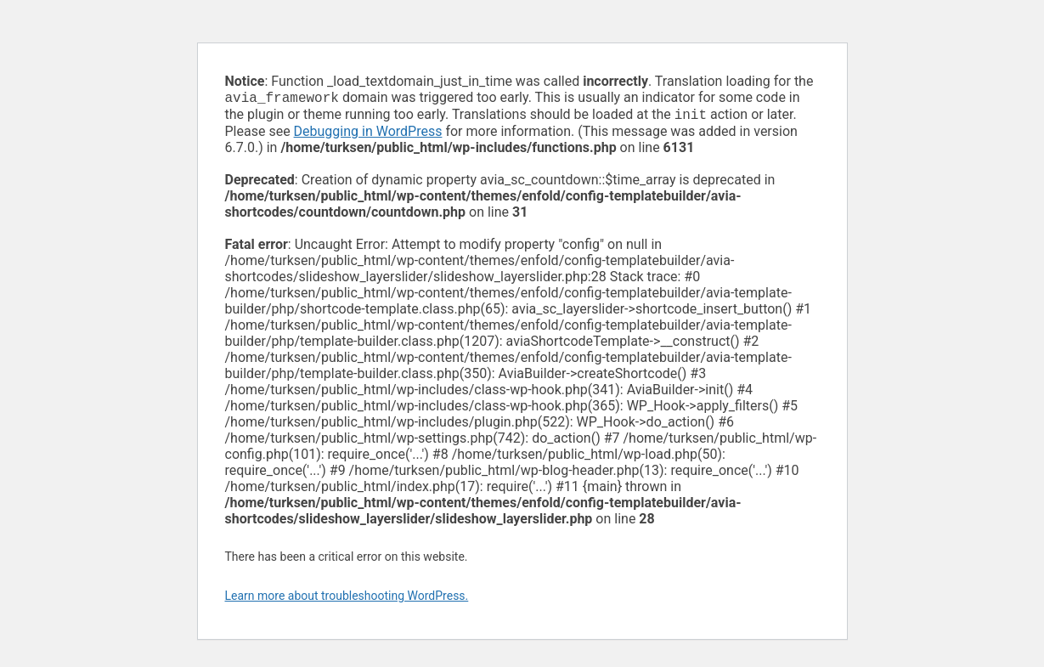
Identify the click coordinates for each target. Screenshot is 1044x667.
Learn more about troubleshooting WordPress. (347, 599)
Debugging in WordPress (368, 135)
